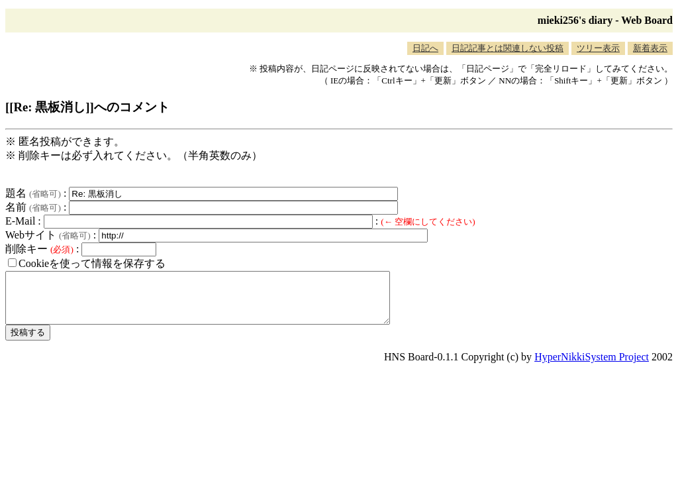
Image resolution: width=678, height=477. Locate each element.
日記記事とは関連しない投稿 (507, 48)
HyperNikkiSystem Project (591, 366)
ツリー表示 (598, 48)
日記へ (425, 48)
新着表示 (650, 48)
